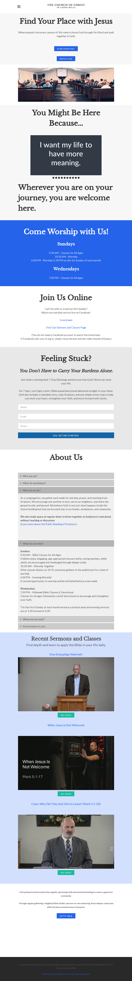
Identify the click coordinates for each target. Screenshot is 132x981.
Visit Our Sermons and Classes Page (66, 327)
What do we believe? (34, 483)
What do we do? (32, 490)
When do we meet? (33, 543)
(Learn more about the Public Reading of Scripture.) (48, 524)
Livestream (66, 320)
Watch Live (66, 59)
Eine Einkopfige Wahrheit (66, 654)
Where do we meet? (34, 619)
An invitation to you (34, 626)
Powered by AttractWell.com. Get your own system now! (66, 974)
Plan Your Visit (66, 49)
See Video (66, 715)
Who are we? (30, 476)
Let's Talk (66, 916)
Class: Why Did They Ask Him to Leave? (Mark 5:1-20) (66, 804)
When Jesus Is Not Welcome (66, 725)
